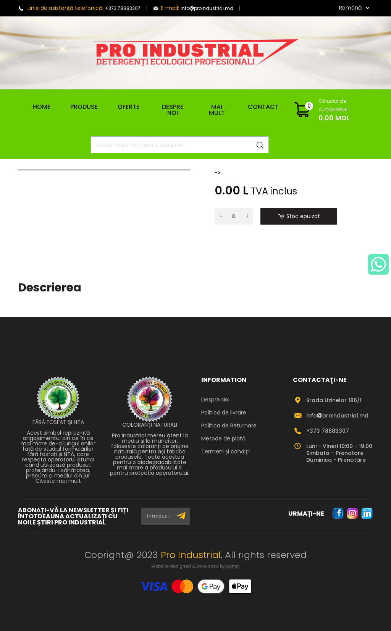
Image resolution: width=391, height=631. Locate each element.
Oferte (128, 106)
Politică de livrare (223, 412)
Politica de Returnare (229, 425)
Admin (233, 566)
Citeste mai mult (58, 481)
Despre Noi (172, 109)
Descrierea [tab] (49, 288)
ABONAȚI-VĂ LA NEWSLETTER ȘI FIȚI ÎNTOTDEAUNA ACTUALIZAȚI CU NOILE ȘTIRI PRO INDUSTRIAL (73, 516)
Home (38, 107)
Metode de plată (223, 438)
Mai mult (217, 110)
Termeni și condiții (225, 451)
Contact (263, 106)
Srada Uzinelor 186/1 (334, 400)
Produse (84, 107)
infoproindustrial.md (207, 8)
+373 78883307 (123, 8)
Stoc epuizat (298, 216)
